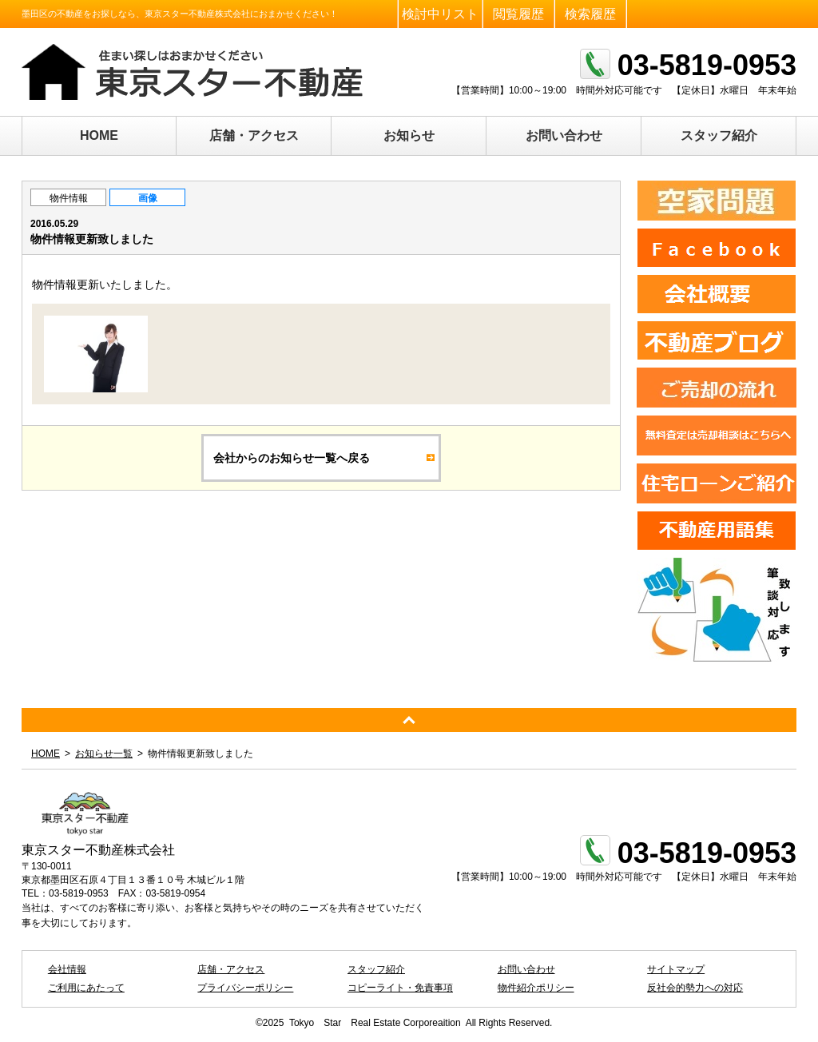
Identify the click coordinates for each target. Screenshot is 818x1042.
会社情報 (67, 969)
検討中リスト (440, 14)
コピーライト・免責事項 (400, 987)
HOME (99, 135)
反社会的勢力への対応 (695, 987)
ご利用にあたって (86, 987)
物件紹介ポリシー (536, 987)
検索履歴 (590, 14)
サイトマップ (676, 969)
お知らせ (409, 135)
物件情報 (69, 198)
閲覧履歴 (518, 14)
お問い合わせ (564, 135)
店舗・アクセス (254, 135)
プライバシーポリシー (245, 987)
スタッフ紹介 (719, 135)
